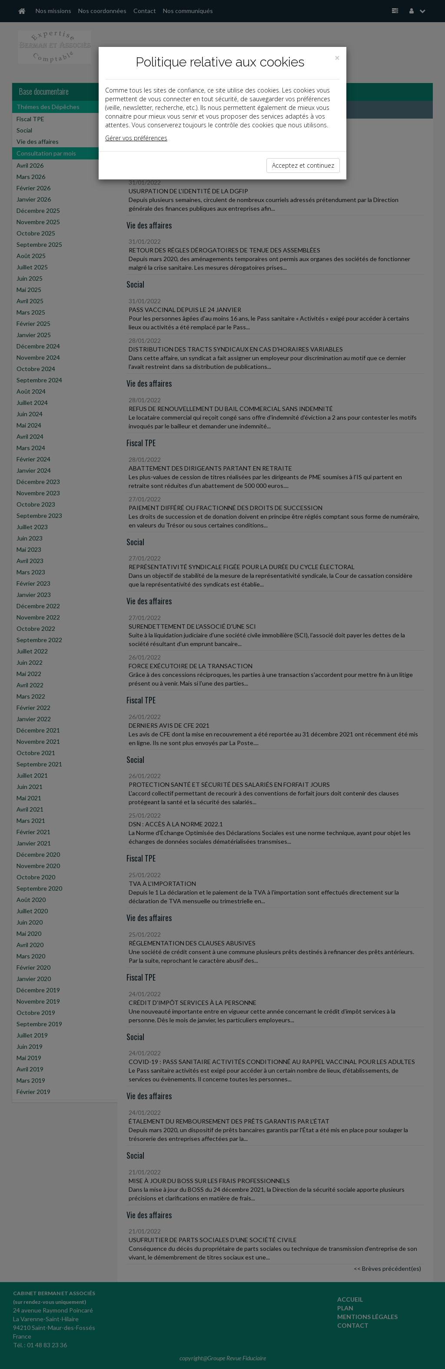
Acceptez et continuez (303, 165)
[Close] (337, 58)
